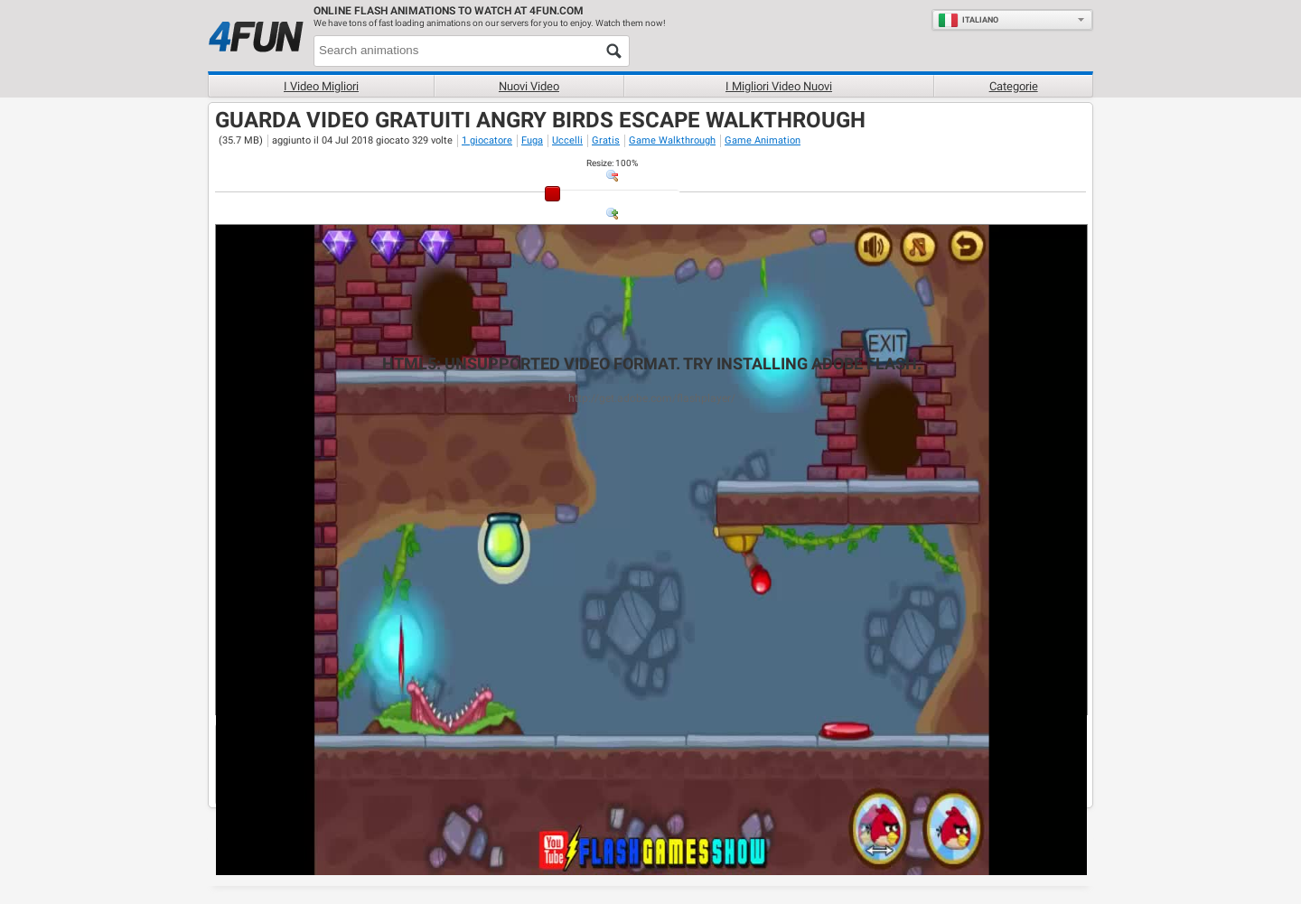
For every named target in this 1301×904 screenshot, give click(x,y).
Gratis (606, 140)
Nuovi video (529, 86)
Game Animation (762, 140)
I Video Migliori (321, 86)
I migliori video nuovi (778, 86)
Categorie (1013, 86)
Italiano (968, 20)
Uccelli (567, 140)
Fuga (532, 140)
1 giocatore (487, 140)
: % (612, 163)
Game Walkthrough (672, 140)
